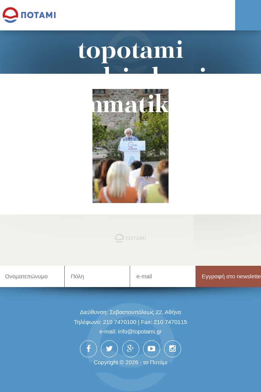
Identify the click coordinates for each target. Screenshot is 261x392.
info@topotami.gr (140, 331)
